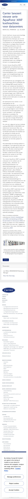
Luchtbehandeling (6, 330)
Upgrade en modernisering (10, 407)
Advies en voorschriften (9, 408)
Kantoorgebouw (7, 367)
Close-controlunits (8, 335)
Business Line (5, 327)
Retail (5, 368)
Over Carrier (5, 442)
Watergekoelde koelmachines (11, 308)
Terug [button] (6, 259)
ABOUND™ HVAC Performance (11, 345)
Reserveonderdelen (8, 397)
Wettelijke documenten (9, 450)
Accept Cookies (14, 490)
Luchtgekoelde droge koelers (11, 311)
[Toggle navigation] (21, 4)
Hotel (5, 363)
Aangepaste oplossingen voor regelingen (14, 346)
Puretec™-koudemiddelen (10, 426)
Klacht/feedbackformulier (10, 419)
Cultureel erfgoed (8, 373)
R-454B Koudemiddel (9, 434)
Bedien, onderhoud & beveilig (9, 388)
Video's (4, 302)
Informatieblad (7, 443)
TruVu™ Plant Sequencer (10, 343)
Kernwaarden (7, 445)
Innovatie (4, 424)
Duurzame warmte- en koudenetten (12, 377)
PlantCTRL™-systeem (9, 341)
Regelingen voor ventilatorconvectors (13, 348)
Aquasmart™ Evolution (9, 350)
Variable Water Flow (8, 431)
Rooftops (6, 333)
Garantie (6, 392)
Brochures (4, 300)
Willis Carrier (7, 447)
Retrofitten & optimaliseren (9, 403)
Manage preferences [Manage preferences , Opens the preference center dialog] (14, 477)
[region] (14, 474)
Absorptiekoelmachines (9, 310)
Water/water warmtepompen (11, 318)
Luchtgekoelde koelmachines (11, 306)
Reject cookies (14, 483)
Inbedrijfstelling (7, 390)
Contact (4, 296)
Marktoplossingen (6, 360)
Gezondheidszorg (8, 365)
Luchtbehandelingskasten (10, 332)
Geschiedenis (7, 448)
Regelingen (5, 340)
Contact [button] (14, 1)
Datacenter (6, 370)
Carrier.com (5, 294)
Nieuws (4, 298)
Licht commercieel (8, 375)
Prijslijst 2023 (6, 356)
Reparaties (6, 395)
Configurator (7, 416)
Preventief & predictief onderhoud (12, 394)
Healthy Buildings (6, 439)
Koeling (4, 304)
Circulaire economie (9, 436)
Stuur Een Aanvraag (8, 275)
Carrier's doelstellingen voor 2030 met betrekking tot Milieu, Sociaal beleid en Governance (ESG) (13, 218)
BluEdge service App (7, 385)
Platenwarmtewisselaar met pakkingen (13, 313)
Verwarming (5, 316)
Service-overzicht (6, 379)
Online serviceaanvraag (8, 382)
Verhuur (6, 399)
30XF (11, 228)
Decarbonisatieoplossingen (9, 411)
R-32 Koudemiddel (8, 432)
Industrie (6, 362)
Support (4, 414)
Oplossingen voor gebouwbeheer (12, 405)
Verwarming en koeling (7, 321)
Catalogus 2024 (6, 353)
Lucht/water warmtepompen (11, 322)
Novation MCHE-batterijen (10, 427)
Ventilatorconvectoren (9, 337)
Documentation (8, 418)
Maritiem (6, 372)
